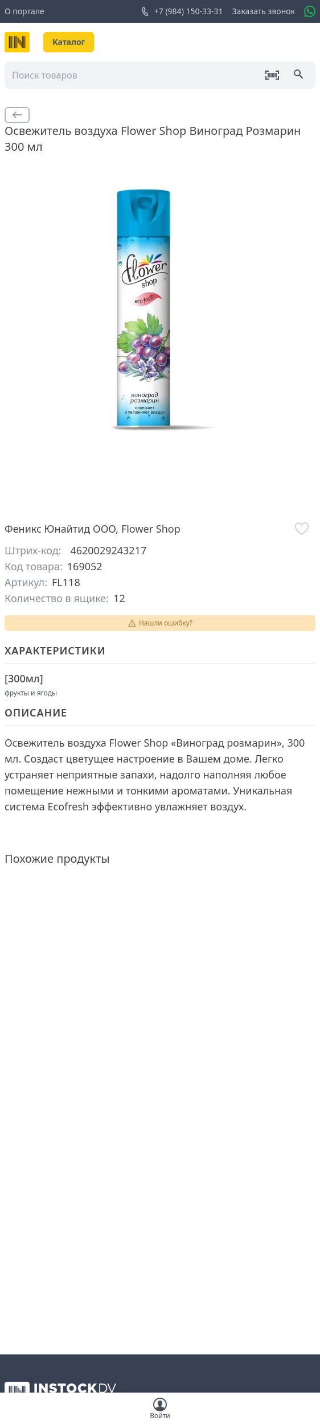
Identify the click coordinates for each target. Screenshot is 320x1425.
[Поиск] (299, 75)
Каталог (68, 41)
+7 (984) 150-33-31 (182, 11)
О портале (24, 11)
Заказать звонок (263, 11)
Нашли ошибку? (160, 623)
